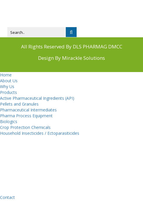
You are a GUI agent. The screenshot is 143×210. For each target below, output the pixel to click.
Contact (7, 197)
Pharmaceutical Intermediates (28, 110)
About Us (9, 80)
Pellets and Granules (19, 104)
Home (6, 75)
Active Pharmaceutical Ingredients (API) (37, 98)
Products (8, 92)
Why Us (7, 86)
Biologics (8, 121)
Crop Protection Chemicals (25, 127)
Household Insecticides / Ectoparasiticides (39, 133)
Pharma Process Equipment (26, 115)
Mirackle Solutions (83, 58)
